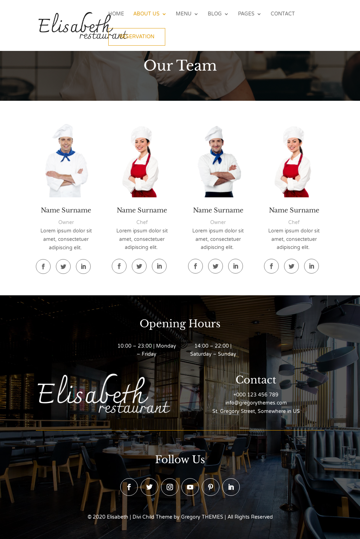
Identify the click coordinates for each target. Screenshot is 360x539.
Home (116, 14)
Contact (283, 14)
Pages (246, 14)
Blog (215, 14)
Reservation (136, 37)
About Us (146, 14)
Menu (184, 14)
